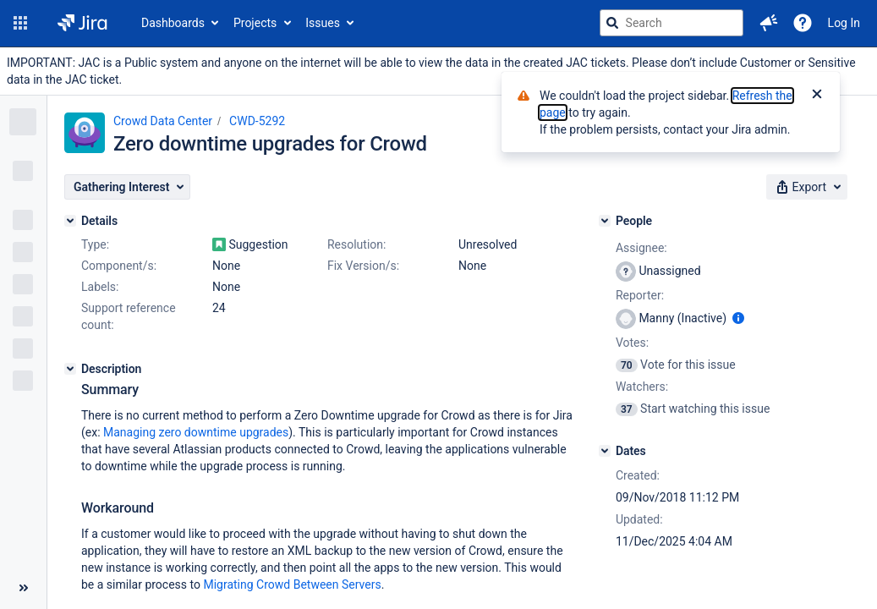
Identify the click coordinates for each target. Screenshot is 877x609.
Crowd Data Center (162, 121)
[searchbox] (671, 22)
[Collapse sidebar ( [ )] (23, 588)
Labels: (99, 287)
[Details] (70, 221)
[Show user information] (738, 318)
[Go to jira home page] (82, 23)
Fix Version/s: (363, 265)
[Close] (816, 95)
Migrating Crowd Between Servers (292, 584)
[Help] (802, 22)
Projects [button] (255, 23)
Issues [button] (322, 23)
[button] (20, 23)
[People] (605, 221)
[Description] (70, 369)
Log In (844, 23)
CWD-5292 (257, 121)
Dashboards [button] (173, 23)
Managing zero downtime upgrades (195, 432)
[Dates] (605, 451)
